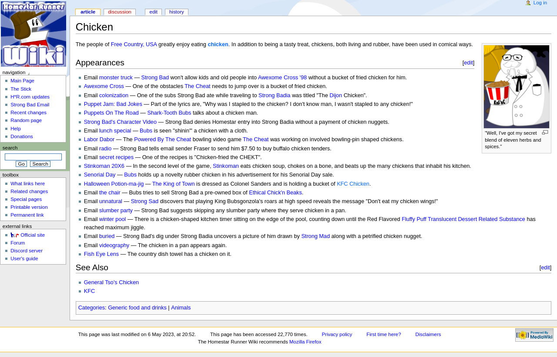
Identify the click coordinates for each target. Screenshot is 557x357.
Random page (26, 120)
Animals (181, 308)
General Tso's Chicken (111, 282)
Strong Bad (155, 78)
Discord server (26, 250)
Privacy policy (337, 334)
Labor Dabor (99, 139)
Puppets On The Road (111, 113)
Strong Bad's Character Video (120, 122)
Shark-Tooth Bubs (169, 113)
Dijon (335, 95)
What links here (27, 183)
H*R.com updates (30, 96)
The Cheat (197, 86)
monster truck (116, 78)
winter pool (112, 219)
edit (468, 62)
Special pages (26, 199)
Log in (540, 2)
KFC (89, 291)
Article (88, 11)
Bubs (146, 131)
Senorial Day (100, 175)
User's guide (24, 258)
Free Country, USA (134, 44)
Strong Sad (144, 201)
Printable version (28, 207)
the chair (110, 193)
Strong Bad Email (29, 104)
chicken (218, 44)
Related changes (29, 191)
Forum (17, 242)
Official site (32, 235)
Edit (154, 11)
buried (106, 236)
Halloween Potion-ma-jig (114, 184)
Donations (21, 136)
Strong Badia (274, 95)
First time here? (383, 334)
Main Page (22, 80)
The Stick (20, 89)
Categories (91, 308)
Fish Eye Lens (101, 254)
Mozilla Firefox (305, 341)
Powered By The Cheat (162, 139)
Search (10, 147)
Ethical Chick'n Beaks (275, 193)
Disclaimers (428, 334)
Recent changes (28, 112)
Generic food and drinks (137, 308)
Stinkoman (226, 166)
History (176, 11)
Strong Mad (315, 236)
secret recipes (116, 157)
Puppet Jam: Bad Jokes (113, 104)
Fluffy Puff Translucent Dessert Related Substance (463, 219)
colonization (113, 95)
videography (114, 245)
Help (15, 128)
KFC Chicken (353, 184)
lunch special (115, 131)
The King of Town (173, 184)
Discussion (119, 11)
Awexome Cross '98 (282, 78)
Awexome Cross (104, 86)
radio (105, 149)
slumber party (116, 210)
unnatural (110, 201)
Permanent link (27, 215)
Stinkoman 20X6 (104, 166)
